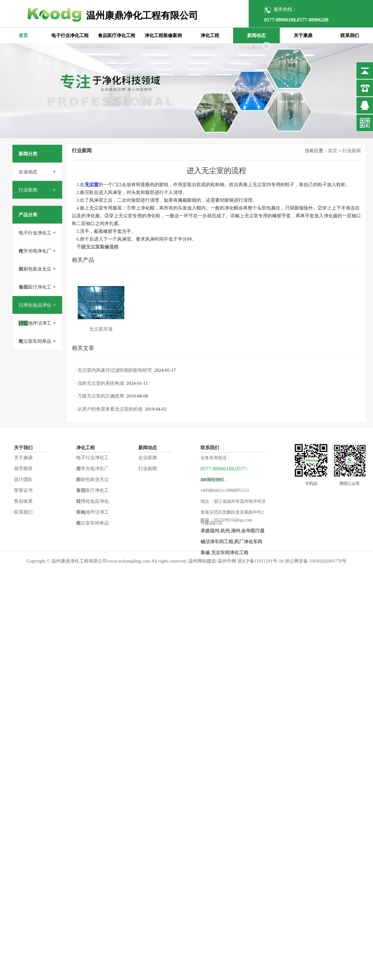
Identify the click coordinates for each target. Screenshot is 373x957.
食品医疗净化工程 (116, 35)
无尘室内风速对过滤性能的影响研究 (114, 370)
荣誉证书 (23, 490)
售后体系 (23, 501)
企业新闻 (147, 457)
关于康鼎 (303, 35)
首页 (23, 35)
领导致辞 (23, 468)
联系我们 (349, 35)
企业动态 (28, 171)
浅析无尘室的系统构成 (100, 383)
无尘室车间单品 (35, 341)
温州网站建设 (202, 561)
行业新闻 (28, 189)
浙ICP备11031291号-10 (260, 561)
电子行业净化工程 (70, 35)
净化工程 (209, 35)
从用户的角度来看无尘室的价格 (110, 409)
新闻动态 (256, 35)
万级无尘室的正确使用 (100, 396)
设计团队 (23, 479)
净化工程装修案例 (163, 35)
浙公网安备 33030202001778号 (316, 561)
